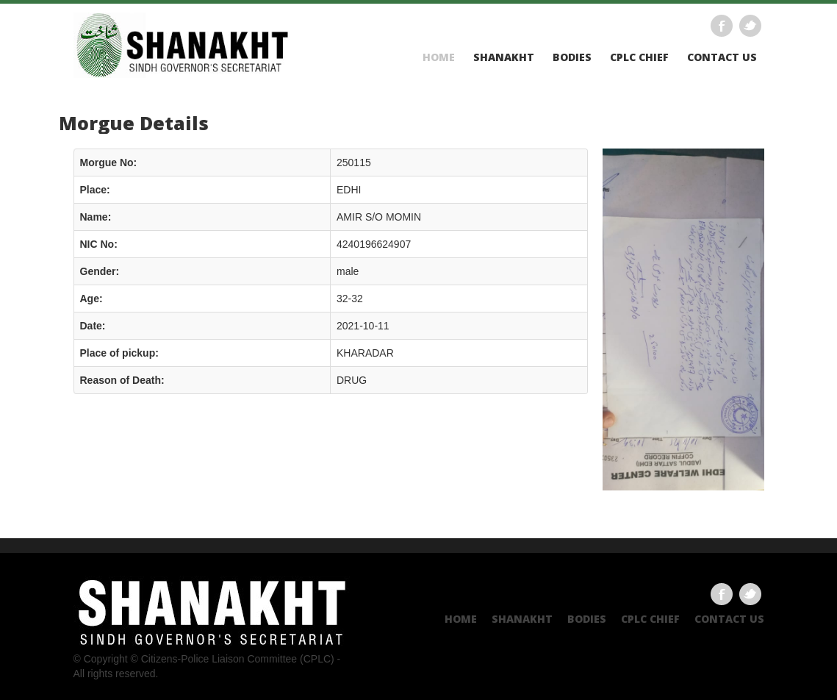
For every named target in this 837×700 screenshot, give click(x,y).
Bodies (572, 57)
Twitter (750, 26)
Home (439, 57)
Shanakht (503, 57)
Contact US (722, 57)
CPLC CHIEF (639, 57)
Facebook (722, 26)
